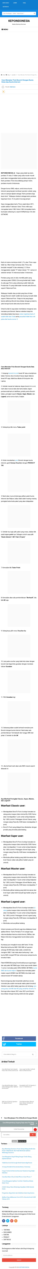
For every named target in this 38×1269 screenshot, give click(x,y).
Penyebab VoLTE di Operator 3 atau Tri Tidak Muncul (27, 1082)
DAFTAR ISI (7, 1236)
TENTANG (7, 1226)
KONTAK (6, 1231)
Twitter (12, 1041)
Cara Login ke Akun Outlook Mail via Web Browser (27, 1066)
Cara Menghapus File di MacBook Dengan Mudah (20, 1114)
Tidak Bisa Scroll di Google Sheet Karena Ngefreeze (17, 1159)
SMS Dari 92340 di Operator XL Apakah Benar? (9, 1098)
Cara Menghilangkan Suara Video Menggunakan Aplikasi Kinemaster (10, 1083)
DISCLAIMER (8, 1228)
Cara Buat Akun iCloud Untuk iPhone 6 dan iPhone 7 (17, 1173)
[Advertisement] (19, 48)
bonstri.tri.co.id (13, 369)
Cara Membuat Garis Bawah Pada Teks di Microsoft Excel (10, 1066)
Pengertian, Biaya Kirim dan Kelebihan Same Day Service (18, 1189)
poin (16, 456)
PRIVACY (6, 1233)
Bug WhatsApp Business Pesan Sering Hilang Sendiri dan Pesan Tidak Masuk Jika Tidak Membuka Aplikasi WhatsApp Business (18, 1147)
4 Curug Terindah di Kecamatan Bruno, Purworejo (16, 1163)
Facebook (13, 1035)
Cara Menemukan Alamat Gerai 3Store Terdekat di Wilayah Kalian (26, 1099)
